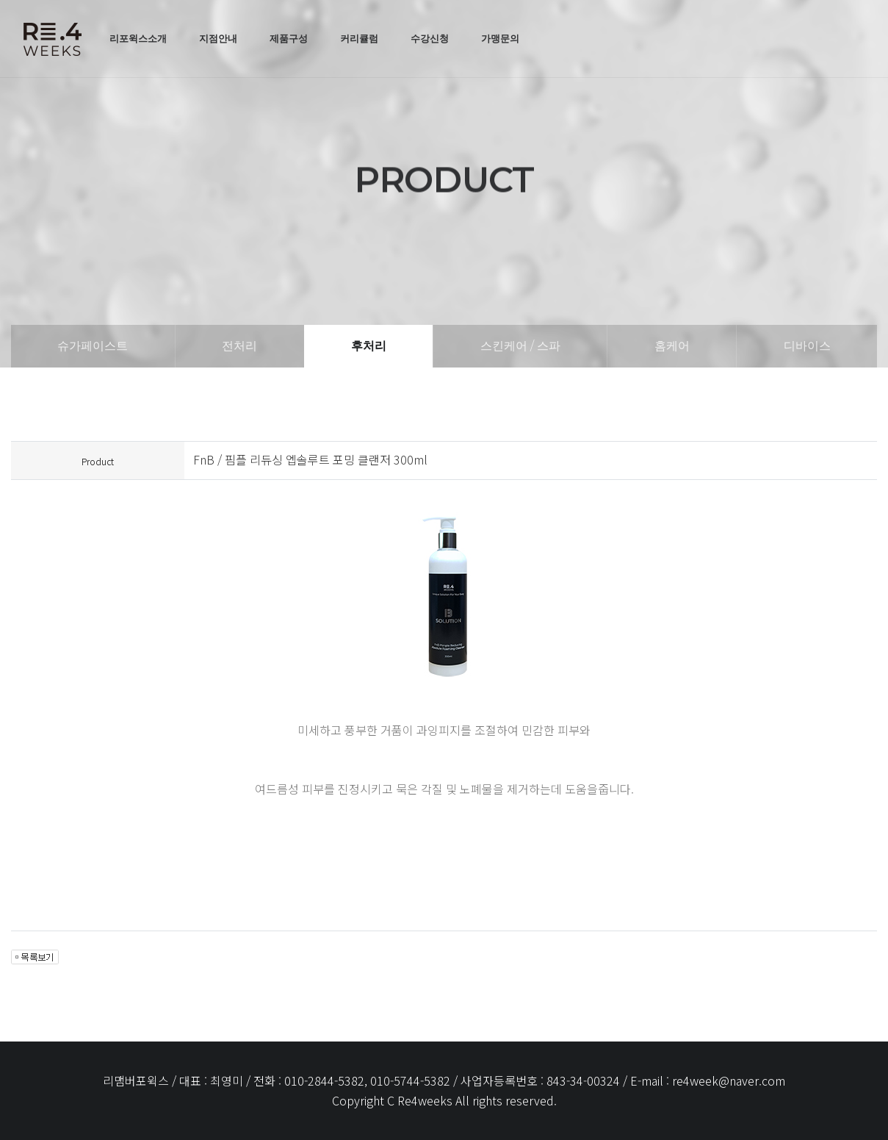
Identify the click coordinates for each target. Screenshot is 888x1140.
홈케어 (672, 346)
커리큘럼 (359, 38)
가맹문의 (500, 38)
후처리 (368, 346)
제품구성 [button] (289, 38)
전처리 (239, 346)
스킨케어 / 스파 (520, 346)
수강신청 (430, 38)
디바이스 (807, 346)
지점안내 (218, 38)
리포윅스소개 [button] (138, 38)
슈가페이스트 (92, 346)
